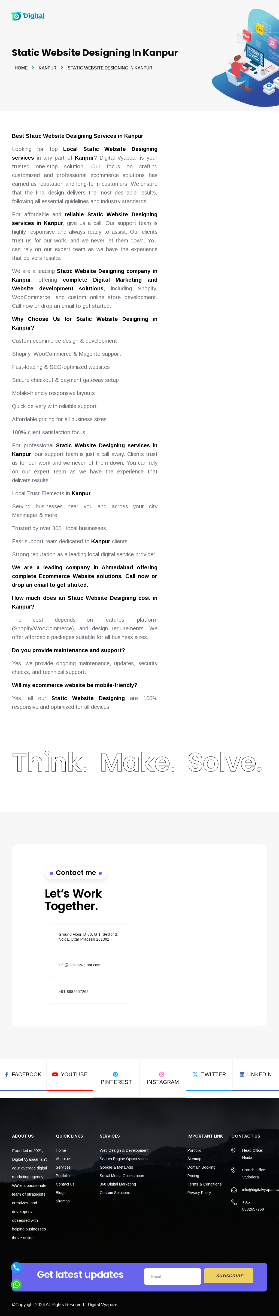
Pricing (193, 1173)
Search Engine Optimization (124, 1156)
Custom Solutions (115, 1190)
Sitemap (63, 1198)
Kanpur (47, 68)
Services (63, 1165)
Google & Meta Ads (116, 1165)
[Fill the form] (189, 933)
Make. (138, 763)
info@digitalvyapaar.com (79, 965)
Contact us (65, 1182)
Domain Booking (201, 1165)
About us (63, 1156)
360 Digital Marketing (118, 1182)
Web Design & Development (124, 1148)
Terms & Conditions (204, 1182)
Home (21, 68)
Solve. (224, 763)
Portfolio (63, 1173)
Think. (50, 763)
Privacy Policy (199, 1190)
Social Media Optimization (122, 1173)
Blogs (61, 1190)
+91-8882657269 (74, 992)
